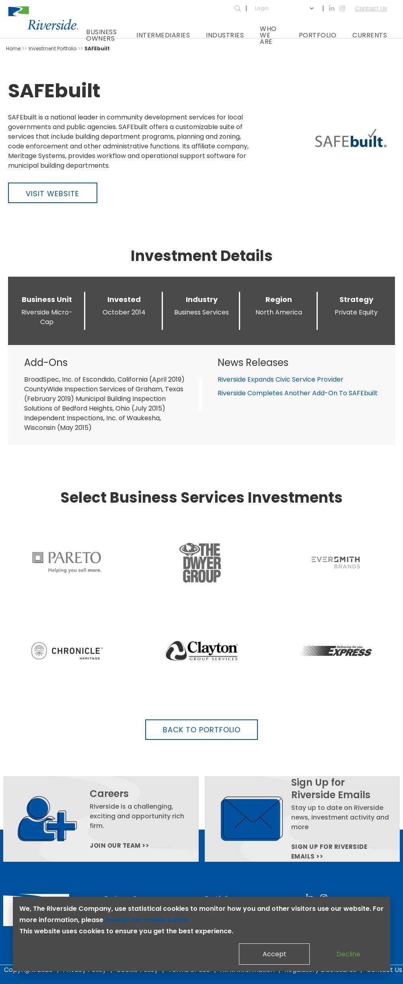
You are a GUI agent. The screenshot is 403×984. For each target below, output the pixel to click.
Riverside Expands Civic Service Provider (280, 379)
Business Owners (101, 35)
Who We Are (268, 35)
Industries (225, 35)
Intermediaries (163, 35)
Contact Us (371, 8)
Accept (274, 954)
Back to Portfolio (202, 730)
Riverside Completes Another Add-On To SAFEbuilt (298, 393)
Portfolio (318, 35)
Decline (348, 954)
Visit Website (52, 194)
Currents (369, 35)
